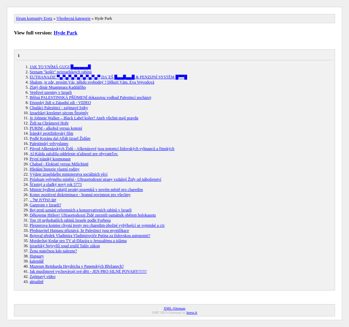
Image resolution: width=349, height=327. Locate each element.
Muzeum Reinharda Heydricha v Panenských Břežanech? (77, 266)
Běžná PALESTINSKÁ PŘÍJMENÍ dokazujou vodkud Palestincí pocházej (90, 97)
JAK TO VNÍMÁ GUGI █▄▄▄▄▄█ (60, 66)
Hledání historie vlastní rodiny (54, 169)
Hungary (37, 256)
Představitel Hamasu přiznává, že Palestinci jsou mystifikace (79, 230)
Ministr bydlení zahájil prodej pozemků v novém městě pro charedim (86, 189)
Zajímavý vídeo (43, 276)
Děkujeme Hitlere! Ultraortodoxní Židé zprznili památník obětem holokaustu (93, 215)
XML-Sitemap (174, 308)
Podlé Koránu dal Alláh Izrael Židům (60, 138)
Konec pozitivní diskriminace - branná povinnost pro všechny (80, 194)
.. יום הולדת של (43, 199)
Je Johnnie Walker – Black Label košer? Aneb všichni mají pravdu (84, 118)
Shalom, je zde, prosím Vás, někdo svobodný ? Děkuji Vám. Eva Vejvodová (92, 82)
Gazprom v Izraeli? (45, 205)
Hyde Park (66, 32)
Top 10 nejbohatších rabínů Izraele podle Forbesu (70, 220)
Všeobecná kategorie (73, 18)
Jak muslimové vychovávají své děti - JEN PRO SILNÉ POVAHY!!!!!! (88, 271)
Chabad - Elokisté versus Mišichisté (59, 164)
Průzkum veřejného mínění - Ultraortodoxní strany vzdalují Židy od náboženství (95, 179)
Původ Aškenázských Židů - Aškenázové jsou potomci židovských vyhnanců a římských (102, 148)
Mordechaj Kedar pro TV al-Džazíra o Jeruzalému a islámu (78, 240)
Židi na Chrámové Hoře (49, 123)
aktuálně (37, 281)
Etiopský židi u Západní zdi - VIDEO (60, 102)
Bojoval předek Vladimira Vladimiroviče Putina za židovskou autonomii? (90, 235)
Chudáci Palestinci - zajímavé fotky (59, 107)
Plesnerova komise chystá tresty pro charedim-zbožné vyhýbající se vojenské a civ (97, 225)
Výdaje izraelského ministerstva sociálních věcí (69, 174)
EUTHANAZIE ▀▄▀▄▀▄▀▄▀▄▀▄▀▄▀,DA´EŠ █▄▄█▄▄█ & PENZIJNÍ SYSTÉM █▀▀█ (108, 77)
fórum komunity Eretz (34, 18)
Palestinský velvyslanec (49, 143)
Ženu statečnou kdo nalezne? (53, 251)
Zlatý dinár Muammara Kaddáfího (58, 87)
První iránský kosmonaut (50, 159)
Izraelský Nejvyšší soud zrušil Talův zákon (65, 245)
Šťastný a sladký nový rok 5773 (56, 184)
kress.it (191, 312)
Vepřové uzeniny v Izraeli (51, 92)
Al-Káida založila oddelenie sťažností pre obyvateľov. (74, 153)
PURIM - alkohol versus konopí (56, 128)
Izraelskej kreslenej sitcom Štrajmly (59, 112)
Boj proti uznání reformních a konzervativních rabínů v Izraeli (81, 210)
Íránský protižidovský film (51, 133)
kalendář (37, 261)
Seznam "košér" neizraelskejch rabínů (61, 72)
